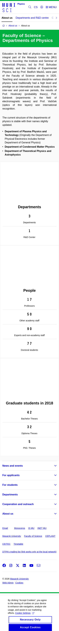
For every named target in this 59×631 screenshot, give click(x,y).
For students (10, 485)
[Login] (41, 7)
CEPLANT (50, 536)
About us (7, 17)
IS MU (31, 528)
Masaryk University (11, 536)
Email (5, 528)
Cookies (19, 582)
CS (36, 7)
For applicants (11, 475)
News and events (12, 465)
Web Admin (8, 582)
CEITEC (6, 544)
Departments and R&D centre (32, 17)
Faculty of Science (33, 536)
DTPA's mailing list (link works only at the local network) (29, 551)
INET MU (41, 528)
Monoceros (19, 528)
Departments (10, 494)
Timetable (18, 544)
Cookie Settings (24, 619)
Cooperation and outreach (18, 504)
